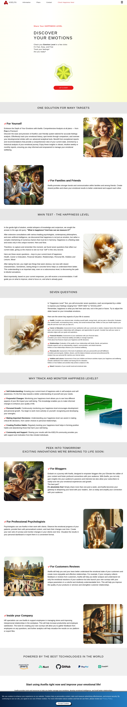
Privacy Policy (107, 699)
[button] (63, 88)
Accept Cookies (63, 703)
